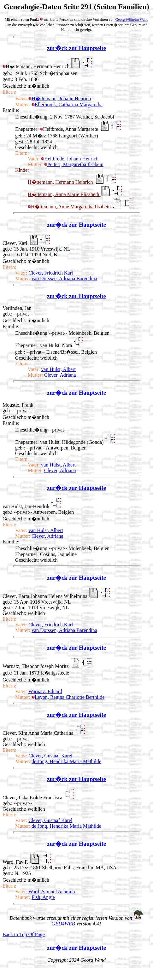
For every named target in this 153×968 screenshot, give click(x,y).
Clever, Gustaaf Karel (50, 755)
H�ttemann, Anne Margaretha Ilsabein (70, 206)
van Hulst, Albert (58, 369)
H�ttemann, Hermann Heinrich (61, 182)
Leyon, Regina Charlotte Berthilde (68, 697)
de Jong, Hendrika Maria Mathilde (66, 761)
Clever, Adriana (60, 375)
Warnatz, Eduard (45, 691)
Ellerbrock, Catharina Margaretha (67, 104)
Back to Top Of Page (24, 934)
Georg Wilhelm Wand (132, 19)
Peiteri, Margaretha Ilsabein (73, 164)
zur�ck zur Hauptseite (76, 48)
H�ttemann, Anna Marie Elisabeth (64, 194)
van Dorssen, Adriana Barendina (64, 278)
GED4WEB (63, 923)
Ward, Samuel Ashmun (51, 891)
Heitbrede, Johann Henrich (69, 158)
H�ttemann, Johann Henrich (59, 98)
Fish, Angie (43, 897)
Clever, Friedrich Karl (50, 272)
